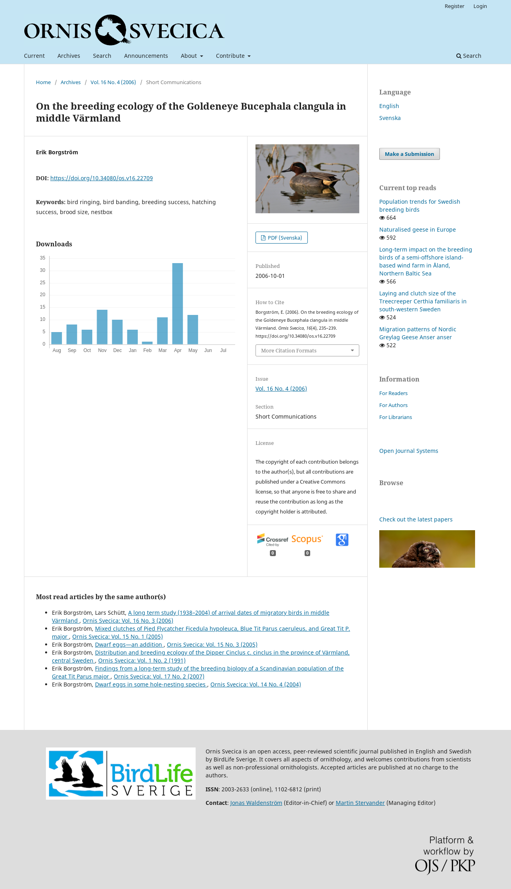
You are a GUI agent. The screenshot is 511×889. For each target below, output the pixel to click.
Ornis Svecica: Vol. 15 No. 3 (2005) (212, 644)
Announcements (146, 55)
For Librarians (395, 417)
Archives (68, 55)
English (389, 106)
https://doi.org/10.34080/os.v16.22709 (101, 178)
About (189, 55)
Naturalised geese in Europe (417, 229)
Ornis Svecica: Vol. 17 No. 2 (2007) (159, 676)
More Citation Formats (289, 350)
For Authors (393, 405)
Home (43, 82)
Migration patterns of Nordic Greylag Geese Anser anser (417, 333)
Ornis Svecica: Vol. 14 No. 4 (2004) (255, 684)
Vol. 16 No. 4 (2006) (113, 82)
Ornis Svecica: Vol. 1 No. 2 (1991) (142, 660)
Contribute (231, 55)
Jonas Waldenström (256, 802)
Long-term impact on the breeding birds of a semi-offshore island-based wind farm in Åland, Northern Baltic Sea (425, 261)
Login (480, 6)
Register (454, 6)
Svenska (390, 118)
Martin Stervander (360, 802)
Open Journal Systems (408, 450)
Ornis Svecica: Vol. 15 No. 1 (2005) (117, 636)
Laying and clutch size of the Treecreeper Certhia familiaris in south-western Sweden (423, 301)
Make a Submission (409, 153)
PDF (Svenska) (284, 237)
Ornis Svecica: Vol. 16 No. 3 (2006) (128, 620)
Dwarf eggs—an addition (129, 644)
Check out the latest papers (416, 519)
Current (34, 55)
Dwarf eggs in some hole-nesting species (151, 684)
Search (102, 55)
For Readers (393, 393)
